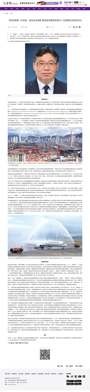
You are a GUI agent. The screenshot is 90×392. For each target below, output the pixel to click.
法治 (45, 8)
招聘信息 (53, 374)
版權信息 (33, 374)
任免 (73, 8)
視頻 (17, 8)
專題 (84, 8)
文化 (50, 8)
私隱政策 (27, 374)
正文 (11, 13)
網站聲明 (14, 374)
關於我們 (7, 374)
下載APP (76, 2)
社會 (67, 8)
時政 (12, 8)
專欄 (23, 8)
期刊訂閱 (47, 374)
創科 (39, 8)
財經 (34, 8)
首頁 (6, 8)
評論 (28, 8)
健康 (62, 8)
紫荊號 (78, 8)
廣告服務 (40, 374)
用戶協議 (20, 374)
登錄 (72, 2)
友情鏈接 (60, 374)
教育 (56, 8)
